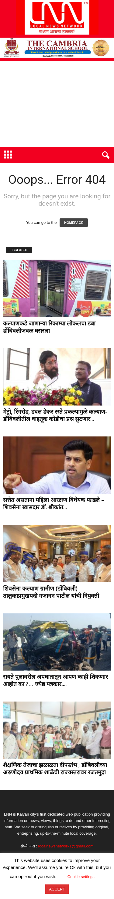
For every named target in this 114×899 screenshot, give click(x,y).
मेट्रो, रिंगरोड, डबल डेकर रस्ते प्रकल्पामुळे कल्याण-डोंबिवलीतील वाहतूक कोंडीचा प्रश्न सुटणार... (55, 415)
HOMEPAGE (73, 222)
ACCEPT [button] (57, 889)
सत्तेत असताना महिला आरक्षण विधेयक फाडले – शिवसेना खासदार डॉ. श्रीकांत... (53, 503)
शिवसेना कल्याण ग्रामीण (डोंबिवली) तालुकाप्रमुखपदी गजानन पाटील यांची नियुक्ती (51, 592)
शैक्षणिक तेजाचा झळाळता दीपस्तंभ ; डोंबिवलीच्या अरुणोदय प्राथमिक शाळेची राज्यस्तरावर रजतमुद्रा (55, 768)
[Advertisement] (57, 104)
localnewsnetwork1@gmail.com (66, 846)
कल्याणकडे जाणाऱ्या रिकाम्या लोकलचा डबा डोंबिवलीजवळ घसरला (49, 327)
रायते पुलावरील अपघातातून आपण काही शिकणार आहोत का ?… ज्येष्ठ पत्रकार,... (55, 680)
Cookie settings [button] (81, 876)
